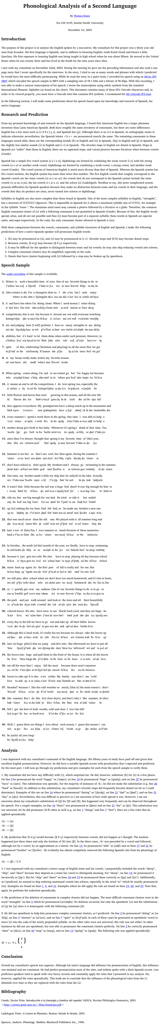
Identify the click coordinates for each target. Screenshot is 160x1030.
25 (3, 556)
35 (3, 665)
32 (3, 633)
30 (3, 611)
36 (3, 676)
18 (3, 475)
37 (3, 687)
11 (3, 395)
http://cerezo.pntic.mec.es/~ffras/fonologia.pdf (32, 1004)
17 (3, 465)
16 (3, 454)
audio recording (16, 274)
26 (3, 567)
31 (3, 622)
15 (3, 438)
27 (3, 578)
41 (3, 735)
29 (3, 600)
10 (3, 384)
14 (3, 427)
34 (3, 654)
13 (3, 417)
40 (3, 724)
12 (3, 406)
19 (3, 486)
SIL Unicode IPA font (138, 94)
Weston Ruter (82, 16)
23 (3, 530)
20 (3, 497)
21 (3, 508)
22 (3, 519)
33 (3, 643)
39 (3, 709)
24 (3, 545)
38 (3, 698)
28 (3, 589)
